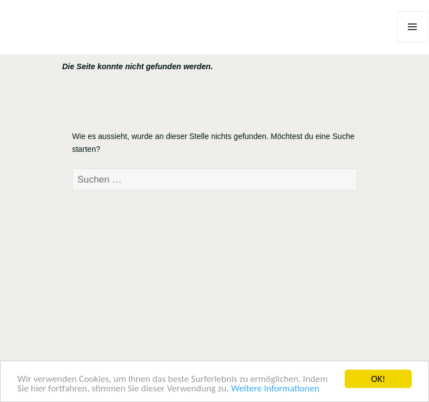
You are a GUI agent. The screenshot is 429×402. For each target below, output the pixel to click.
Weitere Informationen (275, 389)
